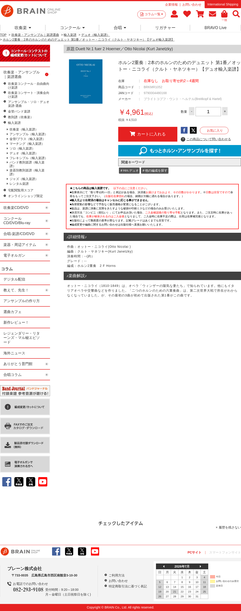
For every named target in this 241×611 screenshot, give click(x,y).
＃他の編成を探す (154, 170)
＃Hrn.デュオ (129, 170)
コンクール (72, 27)
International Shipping (222, 4)
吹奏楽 (23, 27)
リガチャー (165, 27)
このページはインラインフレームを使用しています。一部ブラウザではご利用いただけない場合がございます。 (152, 208)
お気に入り (215, 130)
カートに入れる (148, 133)
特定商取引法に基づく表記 (128, 586)
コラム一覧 (154, 14)
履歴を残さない (230, 527)
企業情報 (171, 4)
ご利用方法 (117, 575)
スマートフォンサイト (225, 552)
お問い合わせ (191, 4)
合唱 (120, 27)
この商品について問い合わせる (206, 139)
